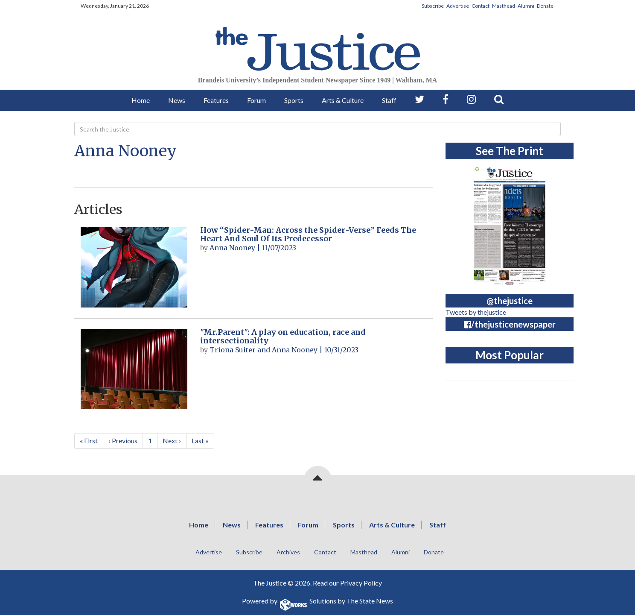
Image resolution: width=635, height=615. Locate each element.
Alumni (526, 6)
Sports (293, 100)
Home (140, 100)
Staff (389, 100)
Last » (200, 440)
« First (89, 440)
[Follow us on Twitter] (419, 99)
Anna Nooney (125, 151)
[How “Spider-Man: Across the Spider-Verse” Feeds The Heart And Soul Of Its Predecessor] (134, 267)
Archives (288, 552)
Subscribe (433, 6)
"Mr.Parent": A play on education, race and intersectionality (283, 336)
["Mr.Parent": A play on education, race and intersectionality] (134, 369)
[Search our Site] (499, 99)
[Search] (317, 129)
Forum (256, 100)
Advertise (457, 6)
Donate (545, 6)
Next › (172, 440)
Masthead (503, 6)
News (176, 100)
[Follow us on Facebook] (445, 99)
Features (216, 100)
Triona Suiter (233, 350)
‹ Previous (122, 440)
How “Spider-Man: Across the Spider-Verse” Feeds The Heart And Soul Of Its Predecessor (308, 234)
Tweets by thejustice (476, 312)
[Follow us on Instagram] (471, 99)
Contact (480, 6)
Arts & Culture (343, 100)
